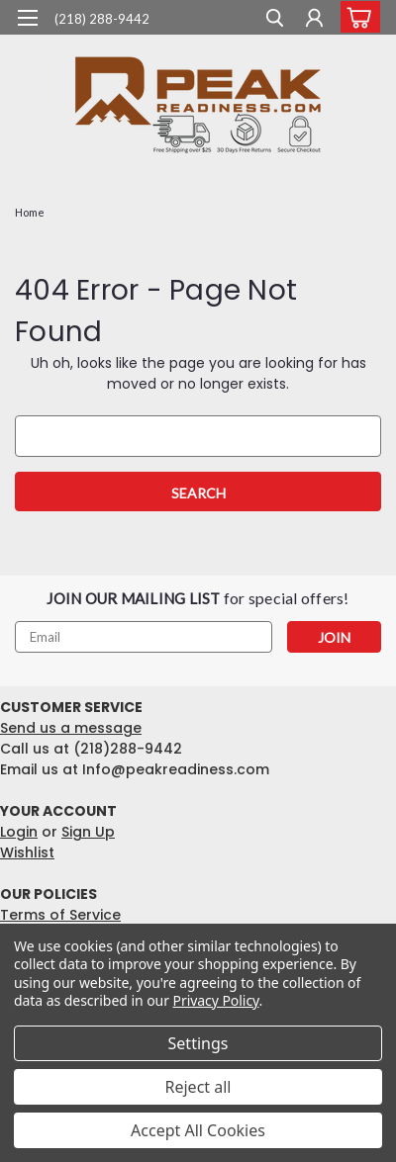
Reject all (198, 1087)
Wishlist (27, 852)
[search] (274, 20)
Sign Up (88, 832)
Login (19, 832)
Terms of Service (60, 915)
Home (30, 212)
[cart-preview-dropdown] (356, 17)
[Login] (314, 20)
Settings (198, 1043)
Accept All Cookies (198, 1130)
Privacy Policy (216, 1000)
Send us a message (71, 728)
